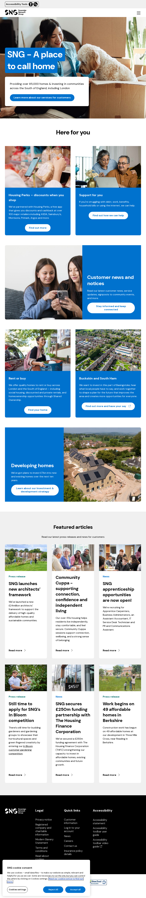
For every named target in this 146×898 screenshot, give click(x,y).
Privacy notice (43, 819)
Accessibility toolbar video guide (100, 843)
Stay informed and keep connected (111, 308)
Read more (17, 650)
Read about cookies (42, 857)
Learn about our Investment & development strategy (35, 490)
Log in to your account (72, 829)
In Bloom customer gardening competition (21, 750)
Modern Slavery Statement (44, 841)
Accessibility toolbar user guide (100, 831)
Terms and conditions (41, 849)
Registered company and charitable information (43, 829)
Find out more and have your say (110, 406)
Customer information (70, 821)
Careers (68, 841)
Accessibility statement (100, 821)
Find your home (37, 409)
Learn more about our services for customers (42, 97)
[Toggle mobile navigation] (138, 12)
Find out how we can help (108, 215)
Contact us (70, 846)
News (67, 836)
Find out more (37, 227)
